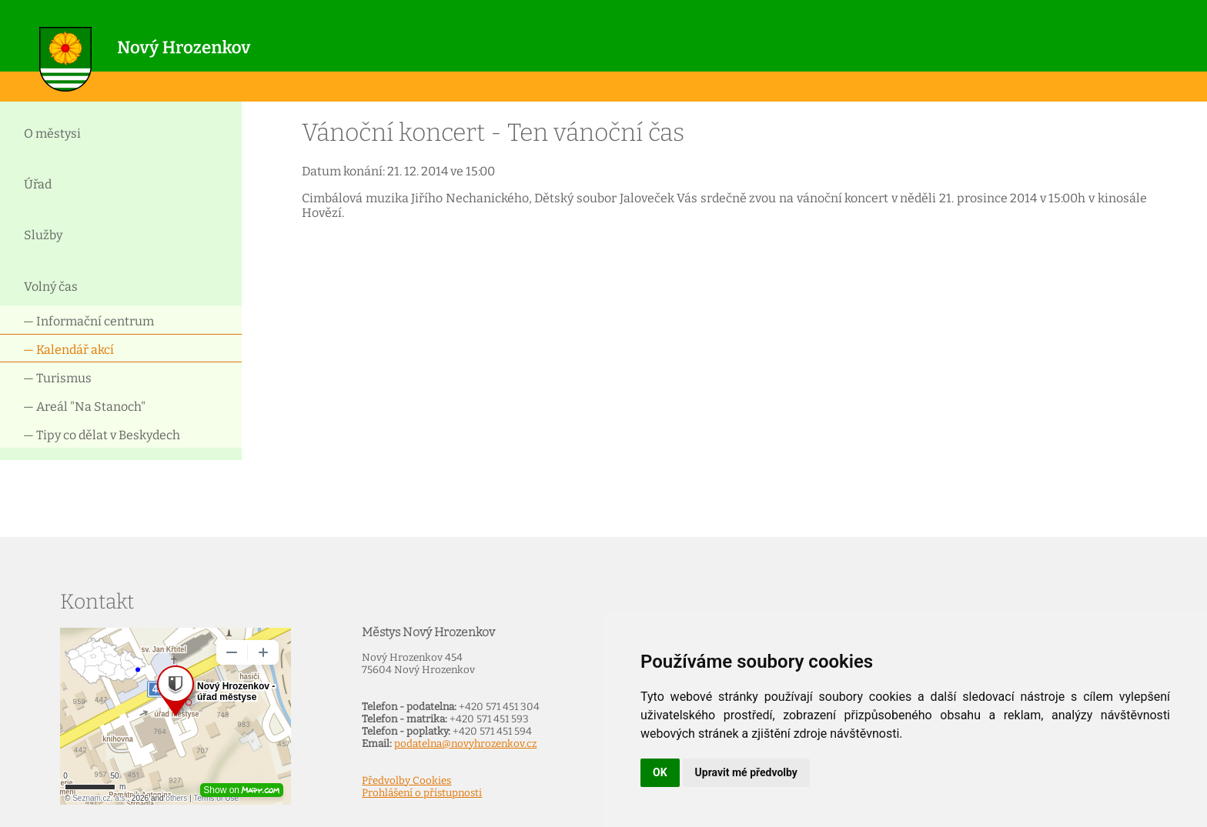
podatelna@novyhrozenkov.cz (465, 744)
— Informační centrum (88, 321)
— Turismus (57, 378)
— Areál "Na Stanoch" (84, 406)
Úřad (38, 184)
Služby (43, 235)
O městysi (52, 133)
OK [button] (660, 772)
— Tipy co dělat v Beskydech (101, 435)
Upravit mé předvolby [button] (746, 772)
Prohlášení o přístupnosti (422, 793)
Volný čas (51, 286)
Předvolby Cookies (406, 781)
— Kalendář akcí (68, 349)
